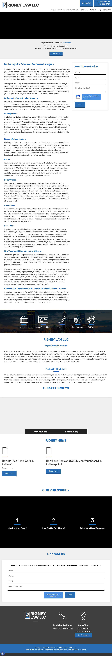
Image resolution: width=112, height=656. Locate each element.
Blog (99, 10)
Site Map (73, 650)
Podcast (93, 10)
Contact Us (107, 10)
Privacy (85, 98)
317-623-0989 (103, 3)
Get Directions (83, 638)
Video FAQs (84, 10)
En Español (86, 3)
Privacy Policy (65, 650)
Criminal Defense (72, 10)
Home (53, 10)
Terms (89, 98)
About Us (61, 10)
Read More (9, 476)
